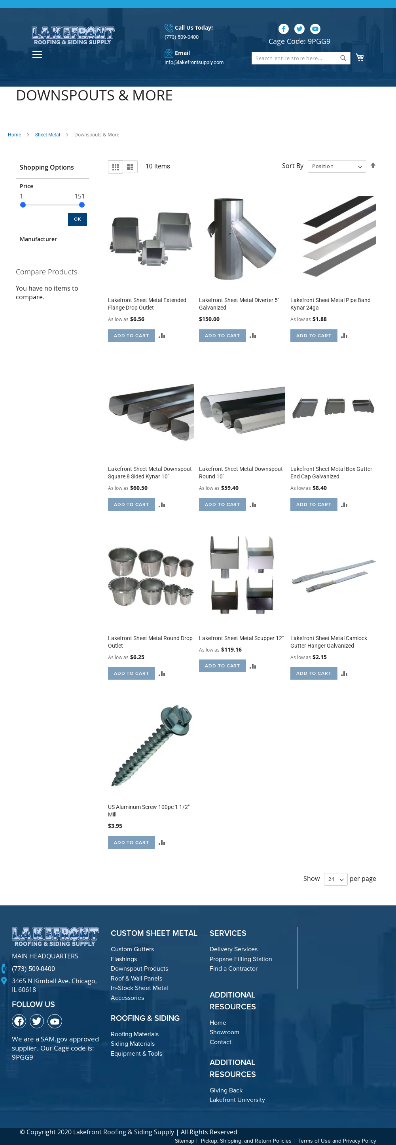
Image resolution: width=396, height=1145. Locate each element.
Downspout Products (139, 968)
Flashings (124, 959)
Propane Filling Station (241, 959)
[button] (162, 335)
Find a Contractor (234, 968)
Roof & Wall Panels (136, 978)
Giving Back (226, 1090)
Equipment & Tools (136, 1053)
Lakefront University (237, 1099)
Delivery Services (234, 949)
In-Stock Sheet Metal (139, 987)
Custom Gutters (132, 949)
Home (14, 135)
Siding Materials (133, 1043)
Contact (220, 1042)
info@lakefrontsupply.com (194, 62)
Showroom (224, 1032)
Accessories (127, 997)
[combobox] (301, 58)
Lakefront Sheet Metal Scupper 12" (241, 638)
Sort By (292, 165)
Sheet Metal (47, 135)
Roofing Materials (135, 1034)
